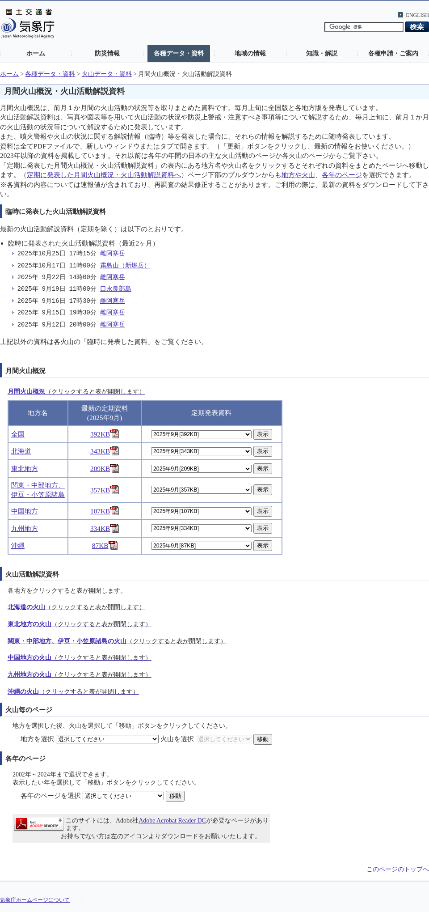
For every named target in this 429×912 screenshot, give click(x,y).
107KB (104, 511)
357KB (104, 490)
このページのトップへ (397, 869)
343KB (104, 451)
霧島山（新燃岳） (125, 266)
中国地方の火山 (79, 657)
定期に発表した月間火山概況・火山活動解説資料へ (104, 174)
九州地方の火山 (79, 674)
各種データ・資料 (179, 53)
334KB (104, 528)
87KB (105, 545)
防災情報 (107, 53)
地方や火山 (298, 174)
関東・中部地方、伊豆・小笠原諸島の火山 (117, 641)
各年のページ (342, 174)
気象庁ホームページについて (35, 900)
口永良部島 (115, 289)
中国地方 (24, 511)
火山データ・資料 (107, 74)
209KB (104, 468)
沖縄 (18, 545)
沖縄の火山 (73, 691)
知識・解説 (321, 53)
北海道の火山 (76, 607)
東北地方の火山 (79, 624)
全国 (18, 434)
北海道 (21, 451)
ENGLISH (417, 15)
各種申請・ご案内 (393, 53)
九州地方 (24, 528)
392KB (104, 434)
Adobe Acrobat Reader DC (172, 820)
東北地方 (24, 468)
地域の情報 (250, 53)
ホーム (35, 53)
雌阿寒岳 (112, 254)
